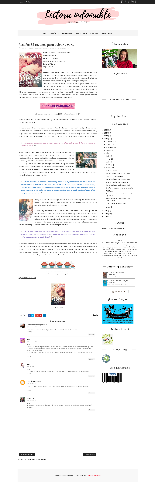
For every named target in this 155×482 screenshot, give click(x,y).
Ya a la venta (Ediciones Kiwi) (116, 203)
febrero (109, 168)
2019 (106, 133)
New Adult (38, 48)
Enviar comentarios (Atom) (36, 459)
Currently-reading (119, 266)
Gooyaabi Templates (93, 475)
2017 (106, 139)
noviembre (110, 141)
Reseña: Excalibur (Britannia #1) (117, 182)
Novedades (67, 33)
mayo (108, 159)
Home (21, 2)
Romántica (52, 48)
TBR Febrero (110, 191)
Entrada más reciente (26, 454)
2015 (106, 214)
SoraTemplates (67, 475)
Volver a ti (65, 48)
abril (107, 162)
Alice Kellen (30, 48)
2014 (106, 217)
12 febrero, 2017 (32, 400)
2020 (106, 130)
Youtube (29, 2)
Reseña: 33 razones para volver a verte (119, 188)
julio (107, 153)
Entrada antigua (90, 454)
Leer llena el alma (34, 381)
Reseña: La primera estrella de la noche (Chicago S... (119, 195)
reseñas (45, 48)
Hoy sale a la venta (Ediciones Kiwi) (118, 173)
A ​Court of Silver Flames (115, 273)
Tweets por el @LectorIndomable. (114, 229)
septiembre (110, 147)
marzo (108, 165)
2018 (106, 136)
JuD (28, 339)
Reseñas (53, 33)
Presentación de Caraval (114, 176)
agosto (109, 150)
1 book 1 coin (80, 33)
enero (108, 207)
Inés (28, 364)
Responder (91, 334)
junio (108, 156)
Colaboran (107, 33)
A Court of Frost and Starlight (117, 281)
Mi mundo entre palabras (37, 325)
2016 (106, 211)
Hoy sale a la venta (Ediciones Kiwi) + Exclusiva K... (119, 199)
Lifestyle (93, 33)
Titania (59, 48)
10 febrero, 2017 (32, 327)
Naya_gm (30, 398)
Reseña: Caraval (111, 170)
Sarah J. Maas (112, 274)
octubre (109, 144)
